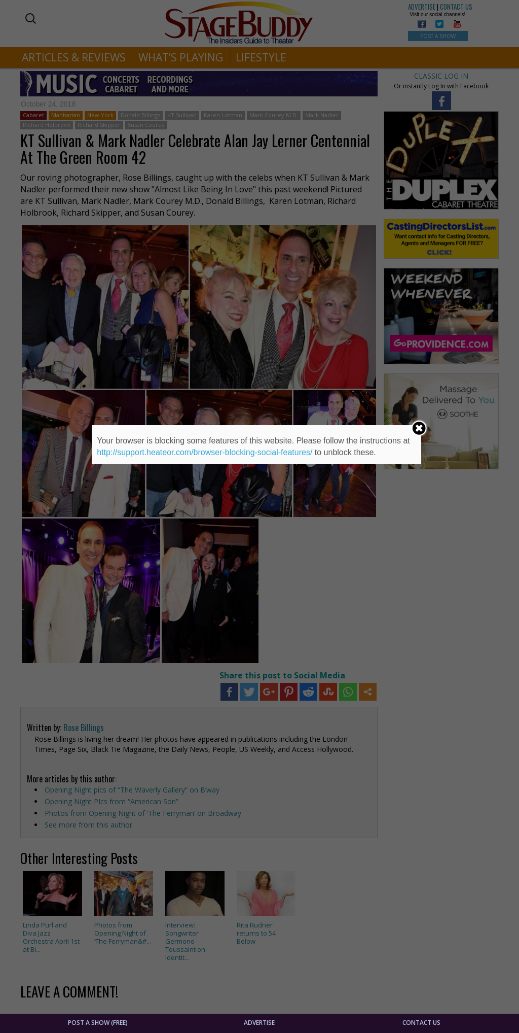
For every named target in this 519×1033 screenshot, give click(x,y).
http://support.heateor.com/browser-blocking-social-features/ (204, 452)
